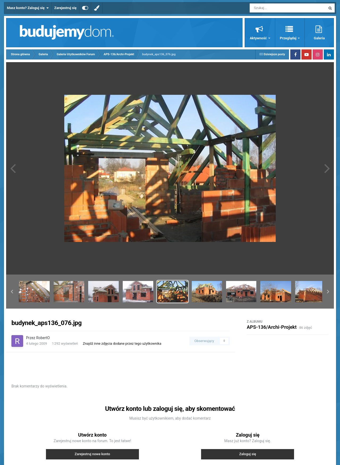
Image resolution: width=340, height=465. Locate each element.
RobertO (43, 338)
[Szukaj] (276, 7)
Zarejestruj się (65, 8)
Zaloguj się (247, 454)
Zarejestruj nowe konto (92, 454)
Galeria (319, 38)
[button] (12, 291)
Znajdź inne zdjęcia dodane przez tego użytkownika (122, 343)
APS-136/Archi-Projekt (272, 327)
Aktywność (258, 38)
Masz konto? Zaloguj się (28, 8)
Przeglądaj (288, 38)
